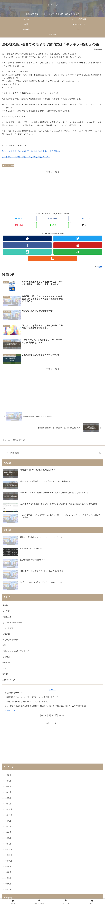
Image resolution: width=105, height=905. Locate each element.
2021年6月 (7, 783)
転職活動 (6, 614)
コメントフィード (10, 868)
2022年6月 (7, 749)
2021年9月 (7, 772)
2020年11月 (7, 806)
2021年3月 (7, 795)
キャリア (6, 562)
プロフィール (87, 894)
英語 (4, 596)
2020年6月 (7, 835)
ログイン (6, 857)
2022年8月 (7, 738)
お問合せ (52, 898)
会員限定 (6, 608)
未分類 (5, 557)
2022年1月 (7, 755)
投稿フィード (8, 863)
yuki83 (53, 640)
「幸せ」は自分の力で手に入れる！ (17, 602)
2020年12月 (7, 800)
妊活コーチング (9, 631)
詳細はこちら (10, 662)
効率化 (5, 625)
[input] (52, 404)
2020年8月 (7, 823)
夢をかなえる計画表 (10, 591)
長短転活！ (7, 568)
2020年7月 (7, 829)
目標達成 (6, 585)
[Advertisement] (52, 191)
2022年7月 (7, 743)
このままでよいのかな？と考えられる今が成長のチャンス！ (26, 157)
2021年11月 (7, 766)
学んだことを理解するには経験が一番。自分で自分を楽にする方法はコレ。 (32, 151)
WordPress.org (8, 874)
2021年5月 (7, 789)
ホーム (18, 894)
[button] (100, 404)
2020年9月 (7, 818)
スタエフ (6, 619)
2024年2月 (7, 732)
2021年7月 (7, 778)
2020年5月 (7, 840)
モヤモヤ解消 (8, 165)
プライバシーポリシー (52, 894)
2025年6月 (7, 726)
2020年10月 (7, 812)
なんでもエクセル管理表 (12, 574)
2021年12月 (7, 760)
